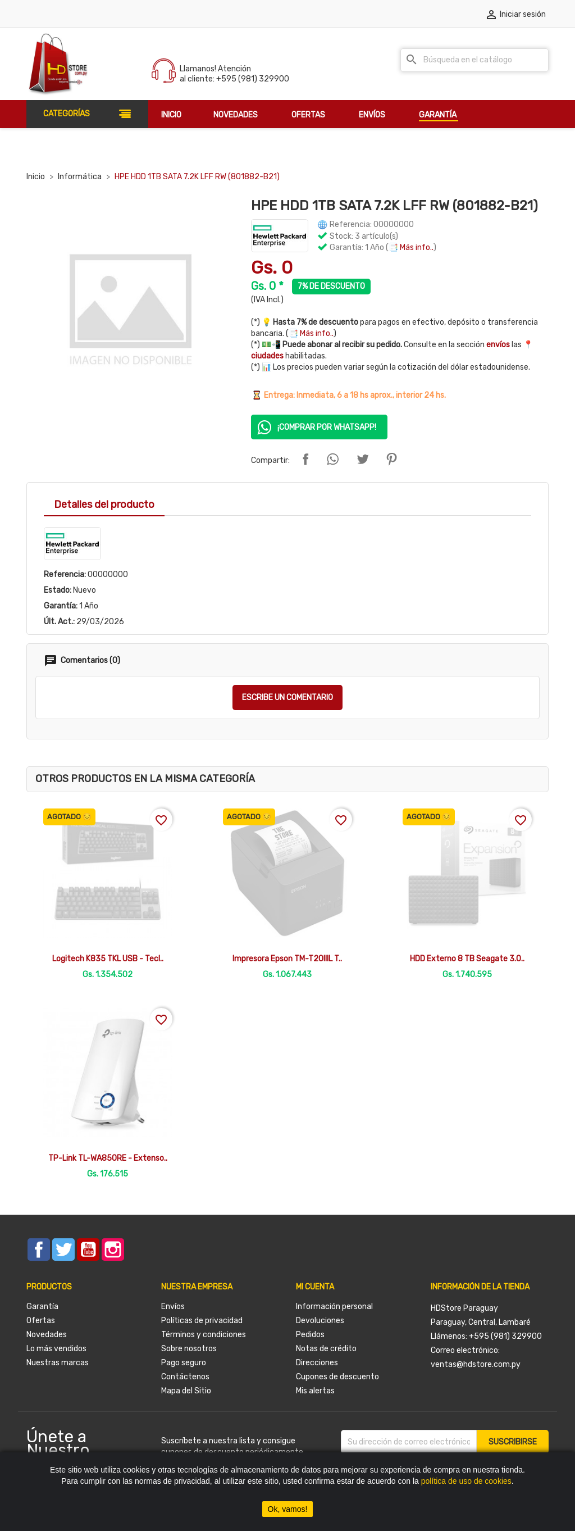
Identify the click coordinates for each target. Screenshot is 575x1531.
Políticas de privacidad (202, 1320)
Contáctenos (185, 1377)
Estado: (57, 590)
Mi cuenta (315, 1287)
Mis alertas (315, 1391)
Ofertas (40, 1320)
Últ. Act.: (59, 621)
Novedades (46, 1334)
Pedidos (310, 1334)
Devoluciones (320, 1320)
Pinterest (391, 459)
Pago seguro (183, 1363)
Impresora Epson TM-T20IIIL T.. (287, 959)
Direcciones (317, 1363)
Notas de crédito (326, 1348)
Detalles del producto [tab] (104, 504)
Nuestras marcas (57, 1363)
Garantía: (60, 606)
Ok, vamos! (288, 1509)
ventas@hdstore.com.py (476, 1364)
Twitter (63, 1249)
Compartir (305, 459)
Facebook (39, 1249)
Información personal (334, 1306)
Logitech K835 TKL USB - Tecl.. (107, 959)
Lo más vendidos (56, 1348)
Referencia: (65, 574)
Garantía (42, 1306)
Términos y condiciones (203, 1334)
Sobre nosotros (189, 1348)
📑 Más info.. (411, 247)
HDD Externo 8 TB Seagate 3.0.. (467, 959)
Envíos (173, 1306)
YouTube (88, 1249)
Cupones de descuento (337, 1377)
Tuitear (363, 459)
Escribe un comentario (287, 697)
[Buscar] (474, 60)
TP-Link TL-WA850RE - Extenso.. (107, 1158)
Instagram (113, 1249)
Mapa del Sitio (186, 1391)
